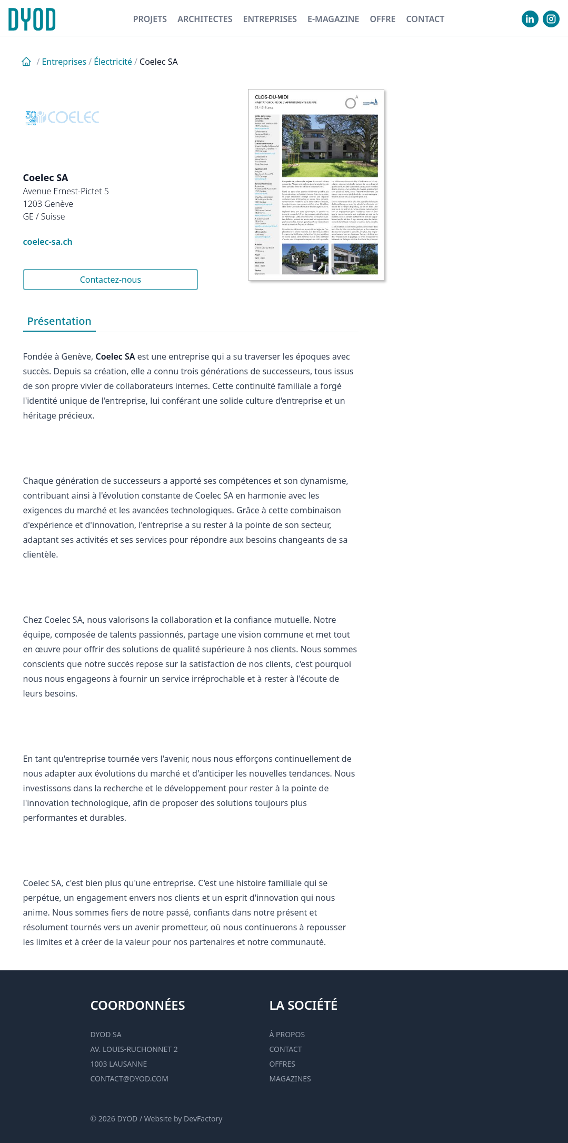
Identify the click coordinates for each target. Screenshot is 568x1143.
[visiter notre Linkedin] (530, 19)
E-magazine (333, 19)
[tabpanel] (190, 640)
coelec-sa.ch (48, 241)
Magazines (290, 1079)
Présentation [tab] (59, 321)
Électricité (113, 61)
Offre (382, 19)
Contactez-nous (111, 279)
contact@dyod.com (129, 1079)
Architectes (204, 19)
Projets (150, 19)
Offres (282, 1064)
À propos (287, 1034)
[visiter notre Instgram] (551, 19)
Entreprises (270, 19)
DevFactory (203, 1119)
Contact (425, 19)
